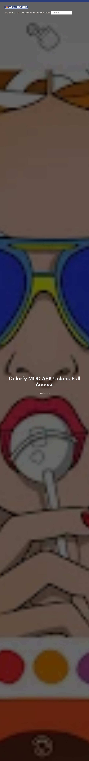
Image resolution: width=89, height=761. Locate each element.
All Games (45, 393)
